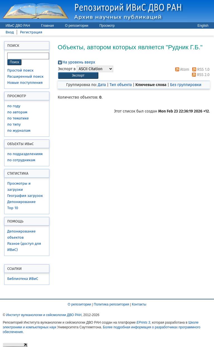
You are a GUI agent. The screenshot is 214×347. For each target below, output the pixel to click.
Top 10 (12, 208)
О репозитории (76, 26)
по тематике (18, 118)
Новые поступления (25, 82)
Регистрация (31, 32)
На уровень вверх (78, 62)
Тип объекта (121, 84)
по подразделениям (25, 153)
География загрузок (25, 195)
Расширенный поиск (25, 76)
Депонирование (21, 201)
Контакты (139, 304)
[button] (78, 75)
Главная (47, 26)
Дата (102, 84)
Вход (10, 32)
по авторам (17, 112)
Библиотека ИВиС (22, 278)
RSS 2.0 (200, 74)
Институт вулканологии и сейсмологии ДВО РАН (43, 315)
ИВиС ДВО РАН (18, 26)
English (203, 26)
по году (13, 106)
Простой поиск (20, 70)
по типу (14, 124)
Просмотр (107, 26)
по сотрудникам (21, 160)
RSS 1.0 (200, 69)
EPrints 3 (143, 322)
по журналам (18, 130)
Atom (181, 69)
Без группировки (185, 84)
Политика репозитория (111, 304)
